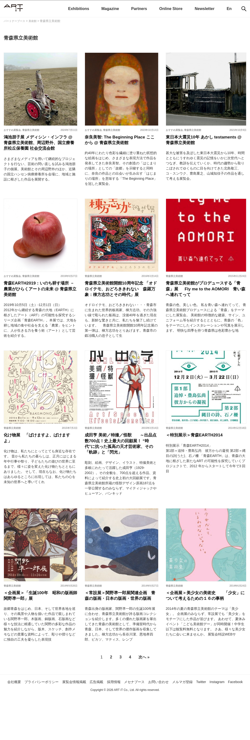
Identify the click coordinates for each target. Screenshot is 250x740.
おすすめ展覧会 (12, 130)
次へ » (143, 694)
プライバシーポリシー (41, 719)
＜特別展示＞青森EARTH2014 (199, 456)
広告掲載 (103, 719)
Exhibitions (78, 9)
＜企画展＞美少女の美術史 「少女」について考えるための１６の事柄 (205, 627)
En (229, 9)
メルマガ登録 (199, 719)
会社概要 (11, 719)
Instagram (238, 719)
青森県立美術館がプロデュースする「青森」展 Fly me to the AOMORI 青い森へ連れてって (205, 299)
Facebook (125, 726)
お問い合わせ (172, 719)
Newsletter (204, 9)
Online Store (170, 9)
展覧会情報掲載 (78, 719)
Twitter (220, 719)
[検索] (243, 8)
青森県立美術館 (30, 130)
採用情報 (122, 719)
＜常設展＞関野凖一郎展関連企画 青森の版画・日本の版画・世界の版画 (124, 627)
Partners (139, 9)
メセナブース (145, 719)
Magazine (110, 9)
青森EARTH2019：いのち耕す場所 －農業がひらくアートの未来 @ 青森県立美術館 (39, 299)
